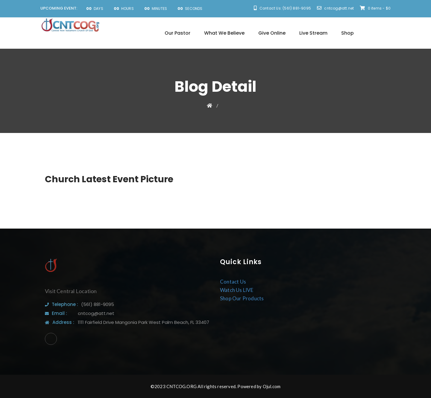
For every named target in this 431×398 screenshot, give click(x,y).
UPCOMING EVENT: (58, 8)
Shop (347, 33)
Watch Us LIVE (237, 290)
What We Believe (224, 33)
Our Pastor (177, 33)
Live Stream (313, 33)
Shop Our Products (242, 298)
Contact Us (233, 281)
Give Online (272, 33)
